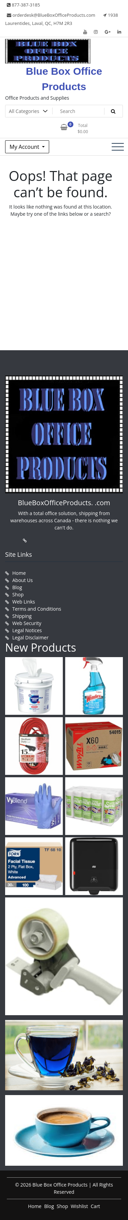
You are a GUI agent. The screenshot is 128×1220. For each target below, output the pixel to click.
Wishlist (79, 1206)
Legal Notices (27, 630)
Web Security (26, 623)
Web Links (23, 601)
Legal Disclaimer (30, 637)
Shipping (22, 616)
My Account (25, 147)
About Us (22, 580)
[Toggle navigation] (118, 147)
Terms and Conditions (36, 609)
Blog (17, 587)
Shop (18, 594)
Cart (95, 1206)
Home (19, 573)
